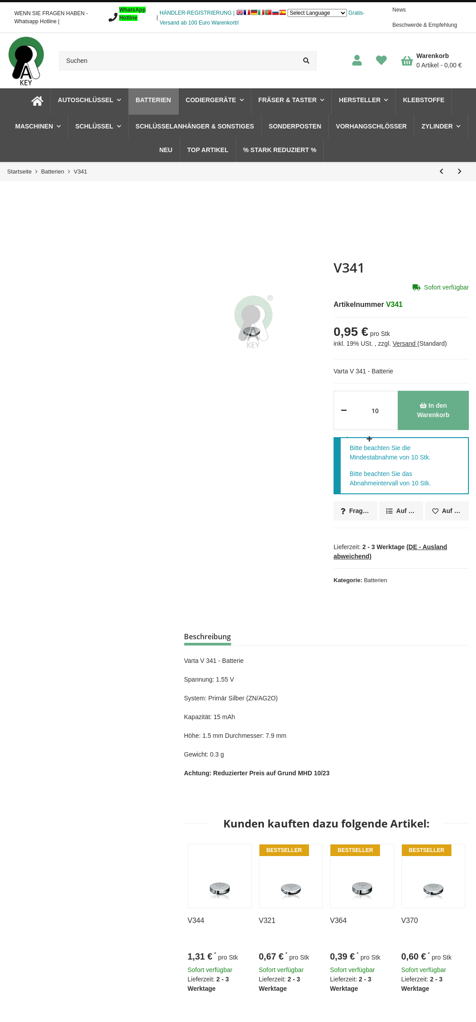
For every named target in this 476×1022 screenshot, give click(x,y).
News (399, 10)
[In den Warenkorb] (433, 410)
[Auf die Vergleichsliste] (401, 511)
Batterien (375, 580)
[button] (357, 60)
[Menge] (375, 410)
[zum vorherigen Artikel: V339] (441, 171)
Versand (404, 343)
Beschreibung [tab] (207, 636)
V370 (409, 920)
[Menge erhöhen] (367, 439)
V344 (196, 920)
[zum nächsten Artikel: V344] (460, 171)
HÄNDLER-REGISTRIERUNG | (197, 13)
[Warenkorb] (431, 61)
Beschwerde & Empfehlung (424, 25)
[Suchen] (177, 60)
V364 (338, 920)
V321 (267, 920)
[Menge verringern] (344, 410)
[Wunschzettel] (381, 60)
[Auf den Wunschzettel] (447, 511)
